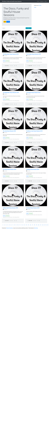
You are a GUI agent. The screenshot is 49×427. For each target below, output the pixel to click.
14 (26, 224)
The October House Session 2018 (33, 54)
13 (24, 224)
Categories (42, 1)
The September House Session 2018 (11, 92)
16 (30, 224)
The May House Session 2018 (32, 169)
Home (38, 1)
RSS (5, 21)
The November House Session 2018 (10, 54)
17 (32, 224)
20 (38, 224)
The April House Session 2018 (32, 207)
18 (34, 224)
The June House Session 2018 (9, 169)
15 (28, 224)
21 (40, 224)
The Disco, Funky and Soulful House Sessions (12, 1)
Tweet (35, 7)
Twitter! (40, 5)
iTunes (8, 21)
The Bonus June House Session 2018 (34, 131)
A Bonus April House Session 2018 (10, 207)
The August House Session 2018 (33, 92)
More (4, 60)
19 (36, 224)
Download (7, 60)
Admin (45, 1)
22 (42, 224)
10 (17, 224)
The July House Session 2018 (9, 131)
